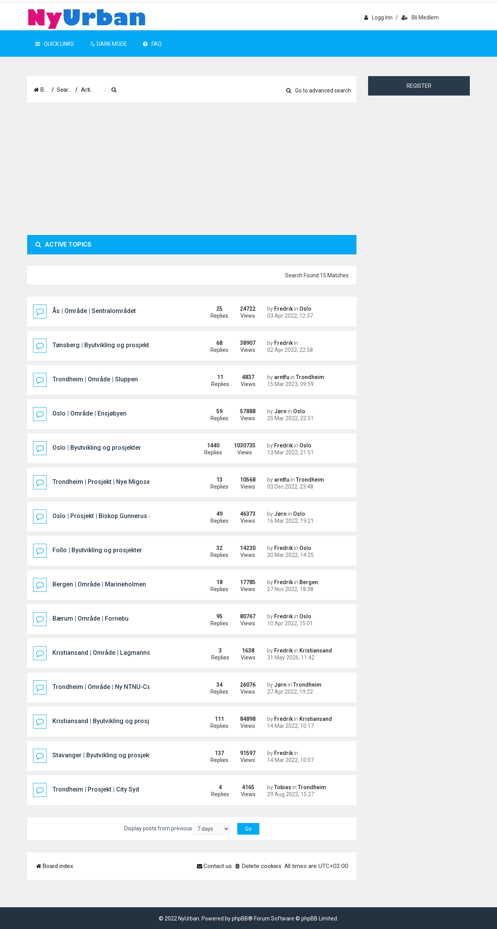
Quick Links (54, 44)
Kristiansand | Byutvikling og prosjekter (107, 721)
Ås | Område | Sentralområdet (94, 311)
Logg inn (378, 17)
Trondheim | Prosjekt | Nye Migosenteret (109, 481)
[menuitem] (153, 90)
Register (419, 86)
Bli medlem (420, 17)
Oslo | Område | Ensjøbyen (89, 413)
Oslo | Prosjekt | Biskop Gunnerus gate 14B (113, 516)
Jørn (280, 411)
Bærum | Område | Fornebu (90, 618)
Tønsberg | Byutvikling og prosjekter (103, 345)
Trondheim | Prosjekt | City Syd (95, 789)
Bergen (308, 582)
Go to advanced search (318, 90)
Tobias (282, 787)
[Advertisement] (191, 169)
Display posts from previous (177, 829)
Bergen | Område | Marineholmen (99, 584)
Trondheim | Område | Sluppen (95, 379)
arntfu (281, 377)
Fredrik (283, 309)
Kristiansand (315, 650)
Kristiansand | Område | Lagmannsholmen (112, 652)
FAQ (152, 44)
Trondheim (310, 377)
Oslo (305, 309)
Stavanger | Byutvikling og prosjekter (104, 755)
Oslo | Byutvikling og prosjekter (96, 447)
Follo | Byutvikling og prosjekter (97, 550)
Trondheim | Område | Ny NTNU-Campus (109, 687)
